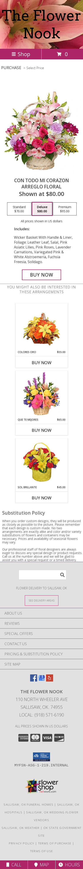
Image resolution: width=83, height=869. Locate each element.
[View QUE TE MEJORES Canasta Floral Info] (41, 394)
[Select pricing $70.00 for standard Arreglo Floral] (19, 209)
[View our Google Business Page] (41, 680)
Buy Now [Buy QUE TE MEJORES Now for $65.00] (42, 430)
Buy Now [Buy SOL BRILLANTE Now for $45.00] (42, 498)
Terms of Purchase (54, 843)
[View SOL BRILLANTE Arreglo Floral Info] (41, 461)
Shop (21, 54)
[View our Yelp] (49, 680)
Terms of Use (41, 851)
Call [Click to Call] (13, 865)
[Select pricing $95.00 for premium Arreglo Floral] (64, 209)
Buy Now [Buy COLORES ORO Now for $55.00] (42, 362)
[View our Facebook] (33, 680)
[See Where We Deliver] (41, 600)
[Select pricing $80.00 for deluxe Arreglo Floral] (42, 209)
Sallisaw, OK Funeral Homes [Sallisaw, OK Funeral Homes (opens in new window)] (28, 805)
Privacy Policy (21, 843)
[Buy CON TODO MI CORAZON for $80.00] (41, 274)
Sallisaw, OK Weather (21, 828)
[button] (41, 756)
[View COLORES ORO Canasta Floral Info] (41, 326)
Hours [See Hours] (69, 865)
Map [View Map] (41, 865)
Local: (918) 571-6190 (41, 715)
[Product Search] (42, 575)
